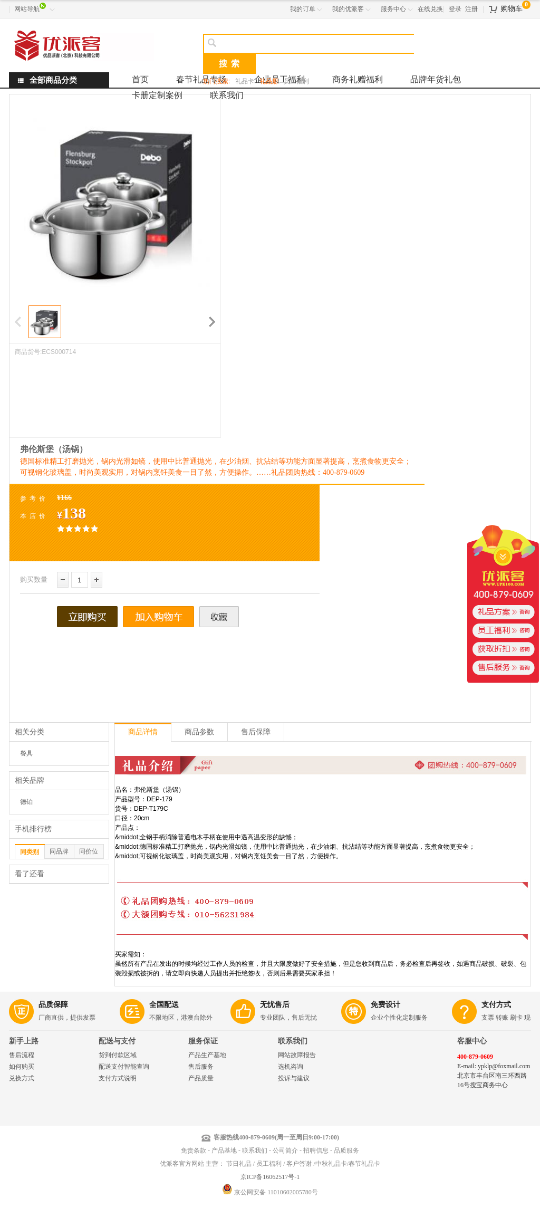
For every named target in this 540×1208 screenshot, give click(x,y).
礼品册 (268, 81)
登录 (455, 9)
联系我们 (227, 95)
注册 (471, 9)
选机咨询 (290, 1066)
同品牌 (59, 851)
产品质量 (201, 1078)
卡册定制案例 (157, 95)
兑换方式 (21, 1078)
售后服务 (201, 1066)
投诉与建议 (294, 1078)
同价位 (88, 851)
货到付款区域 (118, 1055)
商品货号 (27, 352)
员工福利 (296, 81)
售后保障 (256, 732)
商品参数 (199, 732)
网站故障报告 (297, 1055)
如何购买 (21, 1066)
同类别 (29, 852)
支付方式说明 (118, 1078)
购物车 (511, 9)
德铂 (26, 802)
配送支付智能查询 (124, 1066)
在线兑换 (430, 9)
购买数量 (33, 579)
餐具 (26, 753)
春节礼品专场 (201, 79)
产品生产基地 (207, 1055)
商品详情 (143, 732)
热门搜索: (216, 81)
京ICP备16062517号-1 (270, 1177)
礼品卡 (244, 81)
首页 (140, 79)
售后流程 (21, 1055)
